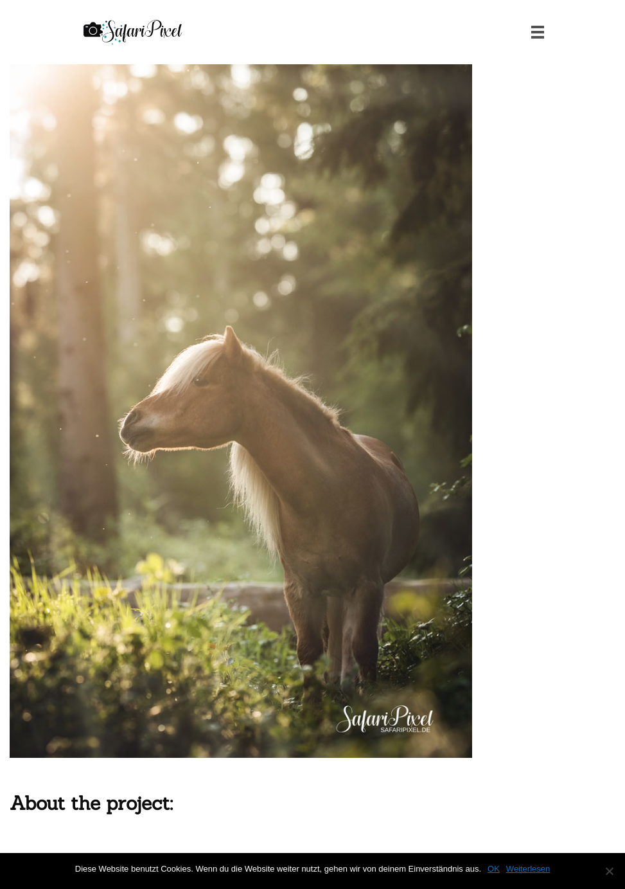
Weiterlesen (528, 869)
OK (494, 869)
